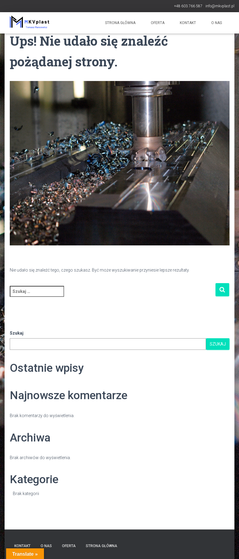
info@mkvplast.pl (219, 6)
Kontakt (188, 23)
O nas (216, 23)
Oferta (158, 23)
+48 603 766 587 (188, 6)
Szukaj (17, 333)
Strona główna (120, 23)
